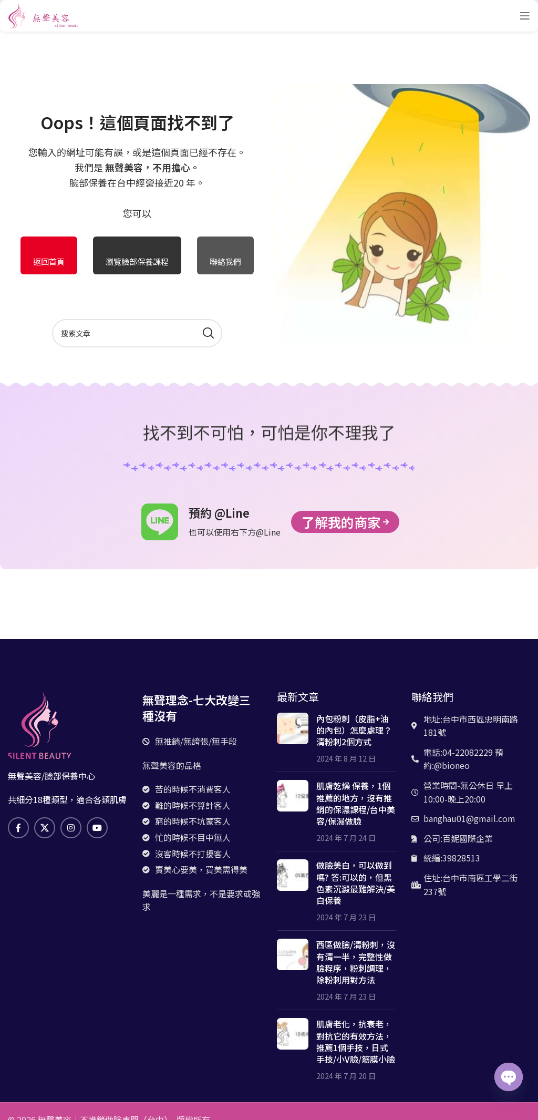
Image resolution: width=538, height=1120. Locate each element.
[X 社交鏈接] (44, 827)
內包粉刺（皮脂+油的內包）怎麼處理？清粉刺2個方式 (354, 730)
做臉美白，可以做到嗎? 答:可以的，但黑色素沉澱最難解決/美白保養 (355, 883)
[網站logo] (43, 14)
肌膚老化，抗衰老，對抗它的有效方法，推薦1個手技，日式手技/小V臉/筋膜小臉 (355, 1041)
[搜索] (137, 333)
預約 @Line (219, 512)
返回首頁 (49, 261)
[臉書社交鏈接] (18, 827)
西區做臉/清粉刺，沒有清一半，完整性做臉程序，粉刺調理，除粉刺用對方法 (355, 962)
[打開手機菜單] (524, 15)
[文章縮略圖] (292, 738)
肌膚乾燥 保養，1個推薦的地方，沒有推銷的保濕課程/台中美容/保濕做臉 (355, 803)
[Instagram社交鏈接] (70, 827)
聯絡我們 (225, 261)
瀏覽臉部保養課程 (137, 261)
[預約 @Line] (160, 522)
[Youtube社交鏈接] (97, 827)
